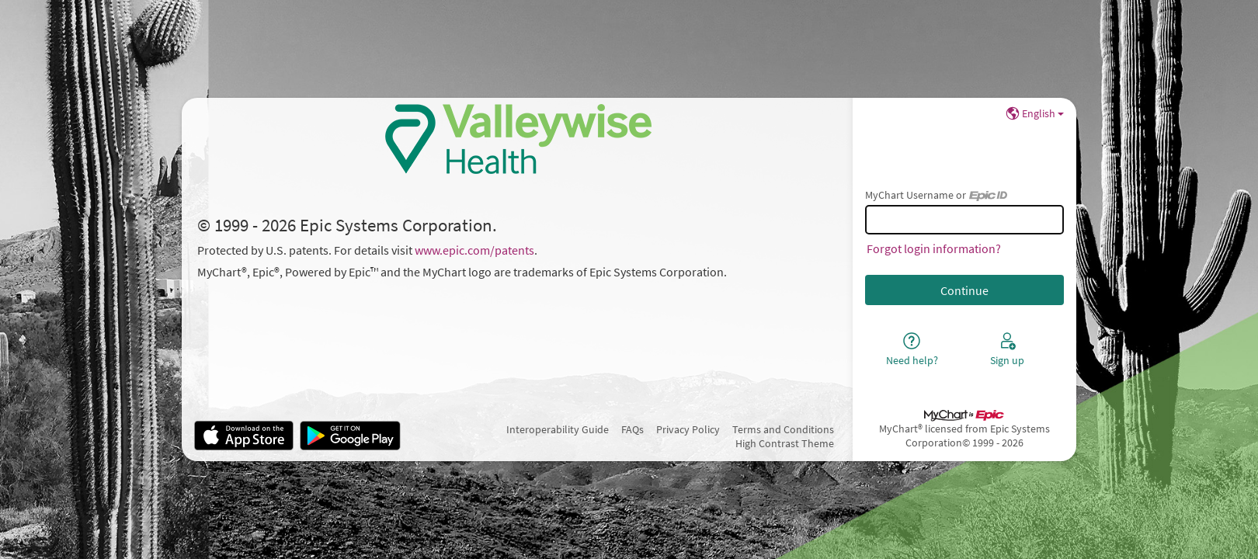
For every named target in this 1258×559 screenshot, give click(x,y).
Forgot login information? (934, 248)
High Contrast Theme (784, 443)
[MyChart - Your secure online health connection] (518, 139)
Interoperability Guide (557, 429)
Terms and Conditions (783, 429)
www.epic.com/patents (474, 250)
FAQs (632, 429)
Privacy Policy (688, 429)
